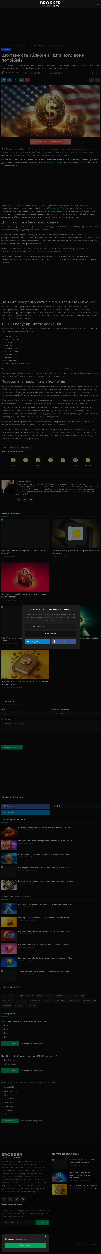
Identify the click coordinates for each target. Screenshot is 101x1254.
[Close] (77, 607)
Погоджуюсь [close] (25, 1245)
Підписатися (50, 634)
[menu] (3, 4)
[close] (46, 1236)
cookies (26, 1239)
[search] (98, 4)
